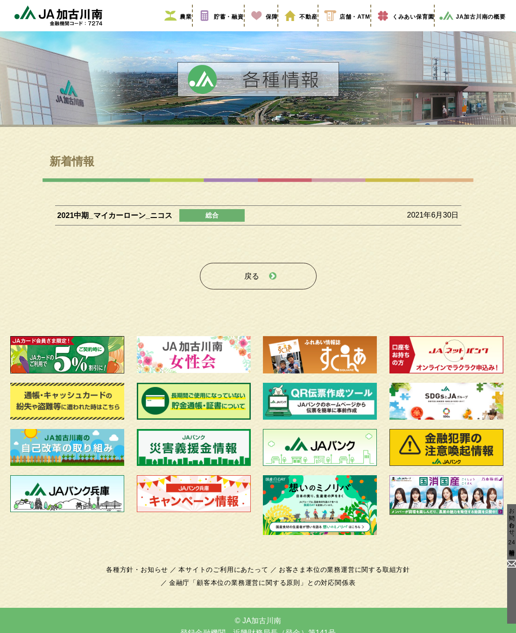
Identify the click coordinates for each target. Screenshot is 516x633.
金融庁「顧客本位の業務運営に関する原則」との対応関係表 (262, 589)
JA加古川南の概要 (469, 29)
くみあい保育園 (399, 29)
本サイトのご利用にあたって (225, 576)
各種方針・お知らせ (142, 576)
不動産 (294, 29)
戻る (251, 285)
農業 (172, 29)
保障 (257, 29)
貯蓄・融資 (214, 29)
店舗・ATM (340, 29)
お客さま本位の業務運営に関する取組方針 (340, 576)
